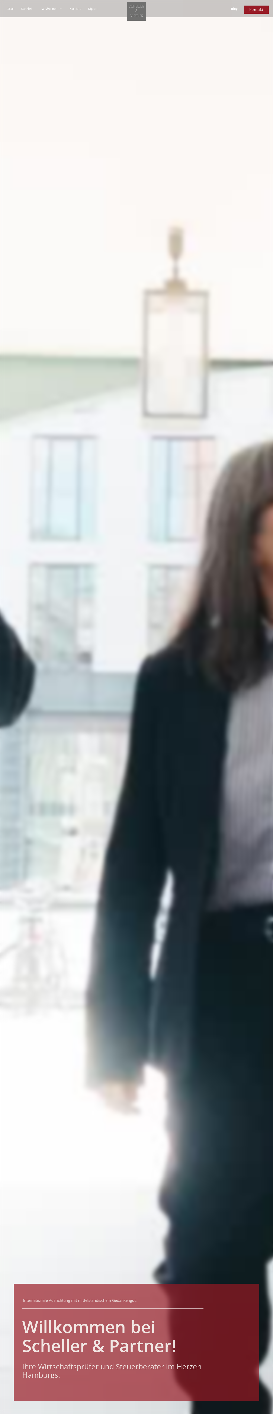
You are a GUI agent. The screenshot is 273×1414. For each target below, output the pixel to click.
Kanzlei (26, 9)
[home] (136, 11)
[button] (51, 8)
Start (11, 9)
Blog (234, 9)
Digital (93, 9)
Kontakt (256, 9)
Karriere (76, 9)
